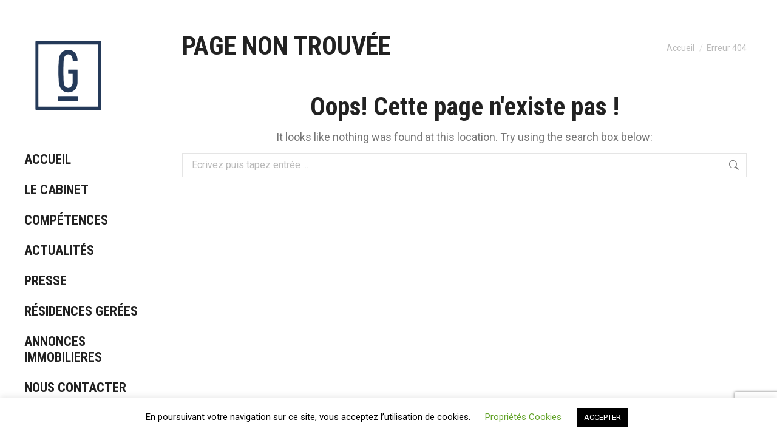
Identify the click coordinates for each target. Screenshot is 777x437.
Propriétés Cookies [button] (523, 417)
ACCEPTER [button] (602, 417)
